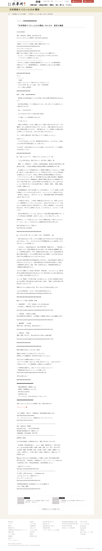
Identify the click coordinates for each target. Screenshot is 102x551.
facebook (82, 525)
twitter (81, 530)
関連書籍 (10, 536)
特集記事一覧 (46, 523)
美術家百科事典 (46, 528)
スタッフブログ (83, 523)
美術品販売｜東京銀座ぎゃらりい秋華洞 (16, 3)
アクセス (10, 523)
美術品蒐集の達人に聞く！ (49, 525)
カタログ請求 (89, 1)
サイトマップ (59, 1)
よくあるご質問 (33, 530)
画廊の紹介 (10, 521)
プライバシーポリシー (13, 540)
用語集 (31, 534)
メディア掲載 (11, 534)
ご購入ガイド (33, 528)
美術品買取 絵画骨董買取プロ (69, 521)
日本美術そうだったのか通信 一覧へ (51, 509)
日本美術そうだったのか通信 (19, 14)
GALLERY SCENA (66, 525)
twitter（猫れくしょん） (85, 532)
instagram (82, 528)
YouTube (82, 534)
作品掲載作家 (33, 525)
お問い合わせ (77, 1)
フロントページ (21, 407)
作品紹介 (32, 521)
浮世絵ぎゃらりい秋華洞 (67, 528)
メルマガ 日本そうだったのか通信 (51, 530)
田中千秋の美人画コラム (48, 521)
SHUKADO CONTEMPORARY (69, 523)
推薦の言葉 (10, 532)
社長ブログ (82, 521)
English (67, 1)
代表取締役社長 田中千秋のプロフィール (17, 530)
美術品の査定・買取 (48, 1)
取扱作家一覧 (11, 528)
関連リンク (10, 538)
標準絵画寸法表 (33, 536)
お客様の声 (32, 532)
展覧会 (9, 525)
